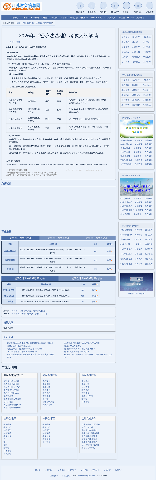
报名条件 (147, 37)
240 (82, 301)
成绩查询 (46, 390)
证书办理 (147, 57)
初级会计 (25, 17)
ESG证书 (130, 17)
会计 (5, 439)
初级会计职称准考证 (72, 345)
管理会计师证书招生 (136, 293)
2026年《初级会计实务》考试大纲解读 (28, 310)
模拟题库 (46, 395)
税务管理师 (8, 395)
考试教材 (125, 52)
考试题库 (147, 62)
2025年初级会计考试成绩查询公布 (22, 351)
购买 (109, 251)
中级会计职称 (89, 375)
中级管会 (121, 17)
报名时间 (136, 37)
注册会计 (45, 17)
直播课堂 (46, 381)
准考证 (135, 42)
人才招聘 (84, 470)
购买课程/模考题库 (130, 225)
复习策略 (136, 62)
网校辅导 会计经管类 (131, 117)
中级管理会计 (126, 160)
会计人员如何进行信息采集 (19, 345)
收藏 (18, 42)
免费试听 (16, 17)
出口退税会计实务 (89, 436)
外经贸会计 (125, 152)
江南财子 (54, 475)
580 (95, 269)
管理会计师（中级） (12, 387)
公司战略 (7, 453)
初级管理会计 (126, 259)
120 (82, 290)
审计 (5, 442)
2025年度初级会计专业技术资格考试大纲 (82, 342)
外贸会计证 (49, 418)
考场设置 (125, 47)
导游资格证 (125, 214)
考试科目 (147, 47)
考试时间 (136, 47)
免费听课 (138, 140)
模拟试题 (46, 439)
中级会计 (35, 17)
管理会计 (64, 17)
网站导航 (49, 470)
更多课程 (140, 17)
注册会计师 (10, 418)
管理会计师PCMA (11, 393)
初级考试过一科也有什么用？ (76, 351)
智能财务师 (8, 401)
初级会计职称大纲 (44, 22)
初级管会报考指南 (11, 384)
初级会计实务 (48, 401)
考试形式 (147, 42)
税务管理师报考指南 (12, 398)
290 (95, 251)
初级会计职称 (28, 22)
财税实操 (84, 17)
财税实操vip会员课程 (91, 424)
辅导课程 (46, 393)
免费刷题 (149, 140)
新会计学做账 (87, 427)
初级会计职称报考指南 (132, 32)
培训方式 (125, 62)
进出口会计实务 (88, 447)
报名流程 (125, 42)
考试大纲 (136, 52)
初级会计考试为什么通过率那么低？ (79, 348)
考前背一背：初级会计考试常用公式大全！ (25, 348)
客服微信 (67, 475)
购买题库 (149, 229)
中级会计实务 (87, 395)
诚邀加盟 (107, 470)
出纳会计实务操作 (89, 430)
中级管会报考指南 (11, 390)
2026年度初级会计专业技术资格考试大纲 (29, 313)
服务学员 (46, 442)
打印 (12, 42)
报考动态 (46, 387)
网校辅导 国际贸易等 (131, 175)
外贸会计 (55, 17)
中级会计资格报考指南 (132, 75)
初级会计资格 (126, 229)
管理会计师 (125, 156)
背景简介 (125, 37)
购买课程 (138, 229)
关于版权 (72, 470)
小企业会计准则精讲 (90, 433)
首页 (18, 22)
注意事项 (136, 57)
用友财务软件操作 (89, 442)
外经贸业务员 (96, 17)
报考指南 (46, 384)
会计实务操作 (89, 418)
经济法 (84, 398)
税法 (5, 444)
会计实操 (74, 17)
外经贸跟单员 (109, 17)
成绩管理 (147, 52)
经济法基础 (47, 404)
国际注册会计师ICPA (12, 404)
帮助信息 (95, 470)
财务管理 (85, 401)
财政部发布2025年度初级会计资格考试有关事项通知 (30, 342)
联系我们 (118, 470)
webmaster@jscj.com (86, 476)
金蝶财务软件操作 (89, 439)
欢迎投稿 (61, 470)
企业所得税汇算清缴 (90, 444)
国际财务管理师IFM (12, 407)
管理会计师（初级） (12, 381)
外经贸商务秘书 (127, 210)
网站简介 (38, 470)
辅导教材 (46, 398)
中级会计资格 (126, 234)
